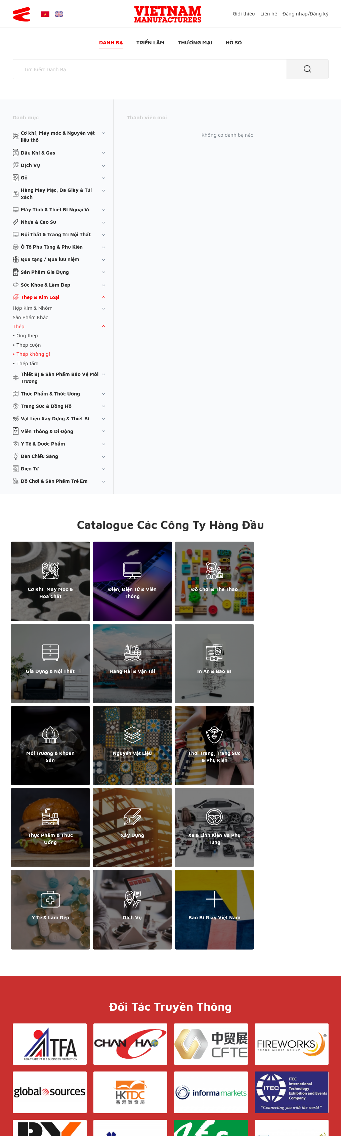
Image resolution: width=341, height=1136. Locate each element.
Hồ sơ (234, 42)
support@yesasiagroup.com (48, 1084)
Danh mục (26, 117)
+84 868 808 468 (36, 1077)
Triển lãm (150, 42)
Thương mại (195, 42)
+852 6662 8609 (278, 1069)
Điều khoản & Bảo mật (182, 1057)
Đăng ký (319, 13)
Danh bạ (111, 42)
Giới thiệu (244, 13)
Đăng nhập (295, 13)
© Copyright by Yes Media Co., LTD (52, 1118)
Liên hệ (268, 13)
